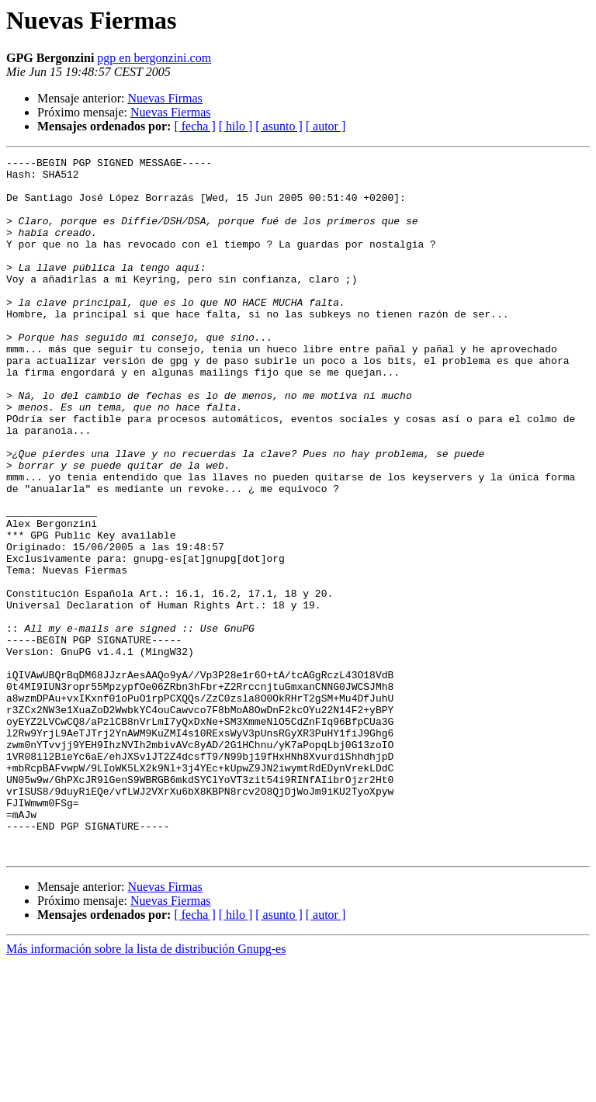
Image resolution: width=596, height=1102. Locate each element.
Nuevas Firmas (164, 98)
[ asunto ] (278, 126)
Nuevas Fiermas (170, 112)
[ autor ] (326, 126)
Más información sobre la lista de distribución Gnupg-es (146, 1088)
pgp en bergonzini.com (154, 57)
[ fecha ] (194, 126)
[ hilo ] (236, 126)
